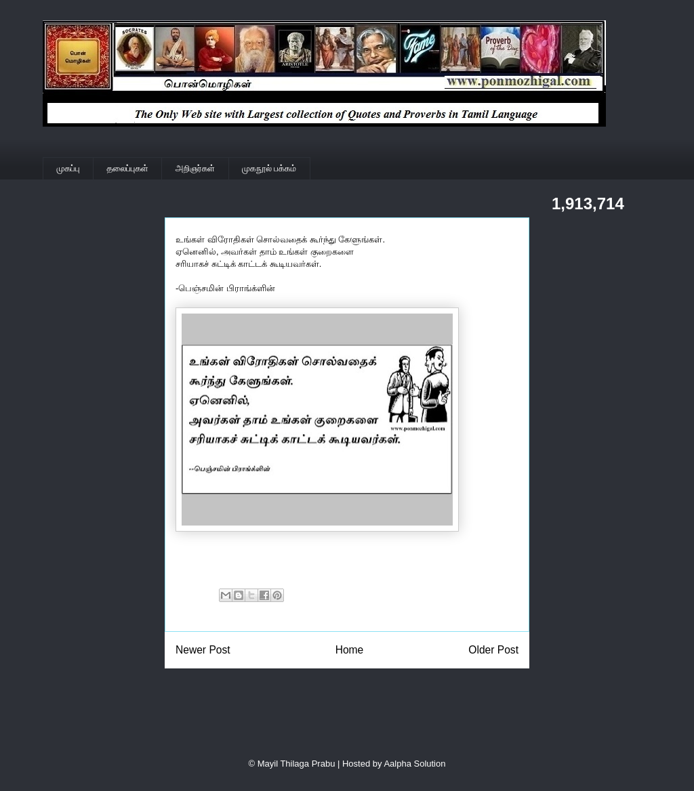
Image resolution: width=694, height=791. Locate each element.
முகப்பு (68, 168)
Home (349, 650)
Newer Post (203, 650)
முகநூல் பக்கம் (269, 168)
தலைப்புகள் (127, 168)
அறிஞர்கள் (195, 168)
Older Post (493, 650)
